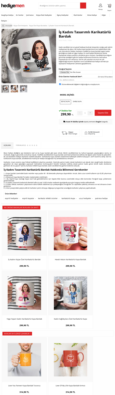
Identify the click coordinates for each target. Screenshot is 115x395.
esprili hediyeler (10, 197)
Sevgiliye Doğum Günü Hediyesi (88, 342)
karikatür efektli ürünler (43, 197)
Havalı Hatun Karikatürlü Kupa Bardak (43, 240)
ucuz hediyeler (77, 197)
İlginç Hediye (44, 382)
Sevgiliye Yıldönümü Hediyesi (88, 353)
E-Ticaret (50, 392)
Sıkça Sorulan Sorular (8, 353)
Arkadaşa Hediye (45, 379)
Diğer (104, 15)
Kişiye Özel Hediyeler (44, 15)
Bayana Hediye (45, 368)
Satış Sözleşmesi (7, 342)
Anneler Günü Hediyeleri (9, 375)
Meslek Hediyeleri (46, 353)
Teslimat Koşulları (7, 334)
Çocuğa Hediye (45, 371)
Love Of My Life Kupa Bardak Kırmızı (43, 291)
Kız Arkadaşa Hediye (46, 342)
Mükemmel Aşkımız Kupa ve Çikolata (99, 291)
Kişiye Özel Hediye (46, 334)
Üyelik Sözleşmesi (7, 338)
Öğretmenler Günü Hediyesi (10, 379)
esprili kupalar (25, 197)
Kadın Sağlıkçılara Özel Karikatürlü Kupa (99, 240)
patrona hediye (91, 197)
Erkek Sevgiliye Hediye (85, 345)
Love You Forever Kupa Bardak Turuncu (15, 291)
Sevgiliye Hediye (7, 15)
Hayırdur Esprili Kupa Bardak (71, 291)
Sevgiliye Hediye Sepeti (86, 338)
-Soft (44, 392)
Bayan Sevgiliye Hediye (86, 349)
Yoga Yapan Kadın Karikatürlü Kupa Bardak (72, 240)
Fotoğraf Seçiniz (65, 69)
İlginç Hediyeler (63, 15)
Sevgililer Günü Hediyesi (9, 364)
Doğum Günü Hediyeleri (9, 368)
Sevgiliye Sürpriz (45, 349)
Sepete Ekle (103, 113)
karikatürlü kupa (61, 197)
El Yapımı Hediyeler (46, 345)
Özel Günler (78, 15)
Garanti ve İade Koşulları (9, 345)
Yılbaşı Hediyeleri (7, 371)
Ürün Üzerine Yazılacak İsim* (70, 76)
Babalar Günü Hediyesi (9, 382)
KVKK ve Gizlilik (6, 349)
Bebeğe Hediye (45, 375)
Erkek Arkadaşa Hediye (47, 338)
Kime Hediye (92, 15)
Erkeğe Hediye (44, 364)
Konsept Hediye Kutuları (86, 334)
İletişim (4, 21)
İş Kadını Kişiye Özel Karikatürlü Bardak (15, 240)
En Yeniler (20, 15)
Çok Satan (30, 15)
